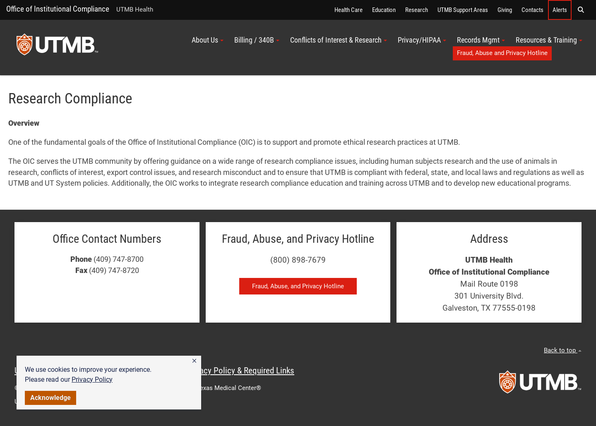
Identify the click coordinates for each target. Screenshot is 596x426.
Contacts (532, 10)
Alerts (560, 10)
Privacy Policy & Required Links (240, 371)
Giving (504, 10)
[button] (194, 361)
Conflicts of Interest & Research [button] (338, 40)
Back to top (563, 350)
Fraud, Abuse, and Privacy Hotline (298, 286)
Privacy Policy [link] (92, 379)
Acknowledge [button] (50, 398)
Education (384, 10)
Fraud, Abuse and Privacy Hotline (502, 53)
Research (416, 10)
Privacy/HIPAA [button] (422, 40)
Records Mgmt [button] (481, 40)
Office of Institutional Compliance (57, 9)
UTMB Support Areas (462, 10)
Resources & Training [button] (549, 40)
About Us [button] (207, 40)
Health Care (348, 10)
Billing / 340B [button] (256, 40)
